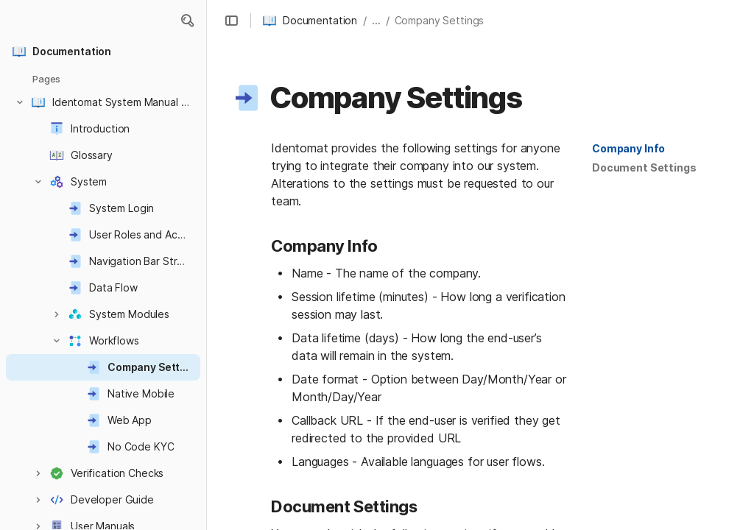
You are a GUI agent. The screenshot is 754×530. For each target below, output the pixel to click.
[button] (187, 20)
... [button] (376, 20)
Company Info (628, 148)
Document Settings (644, 167)
